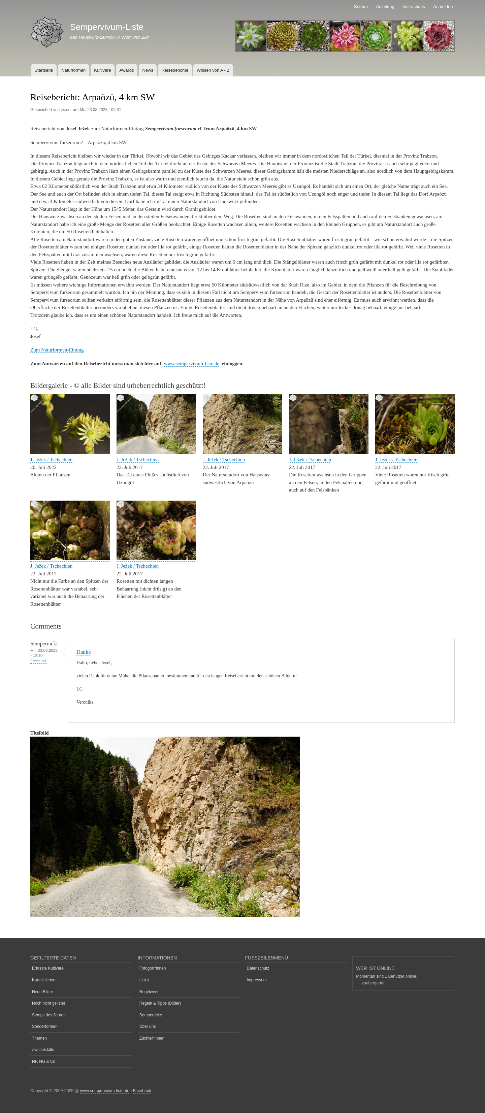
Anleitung (385, 6)
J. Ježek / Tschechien (51, 459)
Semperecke (150, 1015)
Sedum (361, 6)
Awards (126, 70)
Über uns (147, 1026)
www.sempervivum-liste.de (191, 363)
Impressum (257, 980)
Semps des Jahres (48, 1015)
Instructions (413, 6)
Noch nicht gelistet (48, 1003)
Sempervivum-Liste (106, 27)
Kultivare (102, 70)
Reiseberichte (175, 70)
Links (144, 980)
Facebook (142, 1090)
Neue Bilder (42, 991)
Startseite (43, 70)
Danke (83, 652)
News (147, 70)
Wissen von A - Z (213, 70)
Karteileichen (43, 980)
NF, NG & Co (43, 1061)
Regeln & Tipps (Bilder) (160, 1003)
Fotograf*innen (152, 968)
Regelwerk (149, 991)
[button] (70, 452)
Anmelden (443, 6)
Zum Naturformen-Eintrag (57, 349)
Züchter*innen (152, 1038)
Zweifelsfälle (43, 1049)
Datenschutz (258, 968)
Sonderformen (45, 1026)
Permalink (38, 661)
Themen (39, 1038)
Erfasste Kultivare (48, 968)
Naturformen (73, 70)
